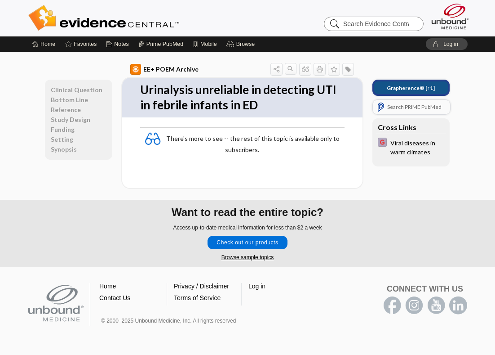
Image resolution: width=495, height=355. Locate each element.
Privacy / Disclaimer (201, 286)
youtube (436, 306)
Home (107, 286)
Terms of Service (197, 297)
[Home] (43, 44)
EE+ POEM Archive (164, 69)
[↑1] (411, 88)
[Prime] (160, 44)
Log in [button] (256, 286)
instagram (414, 306)
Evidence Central (139, 17)
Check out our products (247, 242)
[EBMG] (411, 146)
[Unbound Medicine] (450, 16)
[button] (241, 44)
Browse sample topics (247, 257)
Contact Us (114, 297)
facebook (392, 306)
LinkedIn (458, 306)
